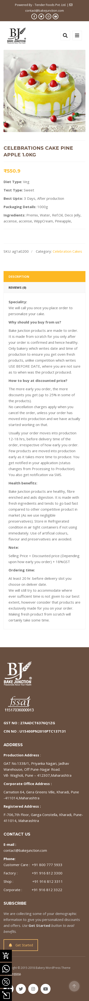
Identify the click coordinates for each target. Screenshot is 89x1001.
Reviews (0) (17, 287)
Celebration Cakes (67, 251)
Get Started (21, 945)
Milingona (14, 974)
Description (19, 276)
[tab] (44, 276)
